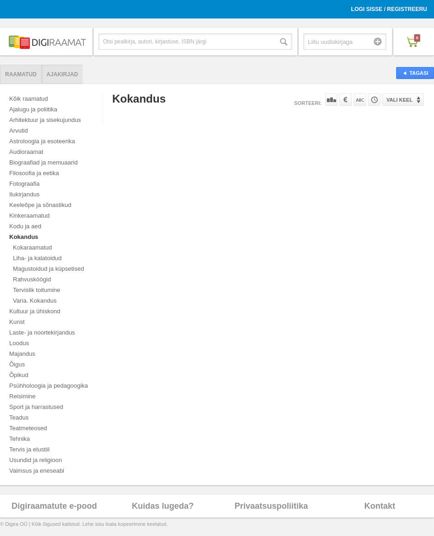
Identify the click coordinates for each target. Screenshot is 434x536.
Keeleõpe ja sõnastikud (40, 204)
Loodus (19, 343)
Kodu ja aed (25, 226)
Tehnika (19, 438)
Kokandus (23, 236)
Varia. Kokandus (34, 300)
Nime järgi (360, 99)
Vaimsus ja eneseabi (36, 470)
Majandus (22, 353)
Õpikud (18, 375)
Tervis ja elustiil (29, 449)
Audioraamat (26, 151)
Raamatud (20, 74)
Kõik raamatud (28, 98)
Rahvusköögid (32, 279)
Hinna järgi (345, 99)
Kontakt (379, 506)
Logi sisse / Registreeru (389, 9)
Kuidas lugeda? (162, 506)
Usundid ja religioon (35, 460)
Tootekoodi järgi (374, 99)
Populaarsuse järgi (331, 99)
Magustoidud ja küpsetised (48, 268)
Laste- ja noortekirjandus (42, 332)
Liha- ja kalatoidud (37, 258)
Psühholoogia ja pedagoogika (48, 385)
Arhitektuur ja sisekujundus (45, 119)
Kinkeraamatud (29, 215)
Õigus (17, 364)
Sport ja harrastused (36, 406)
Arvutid (18, 130)
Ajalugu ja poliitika (33, 109)
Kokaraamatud (32, 247)
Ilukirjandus (24, 194)
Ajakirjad (62, 74)
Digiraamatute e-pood (54, 506)
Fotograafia (24, 183)
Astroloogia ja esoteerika (42, 141)
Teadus (19, 417)
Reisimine (22, 396)
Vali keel (399, 100)
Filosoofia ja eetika (34, 173)
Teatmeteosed (28, 428)
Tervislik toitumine (36, 289)
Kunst (16, 321)
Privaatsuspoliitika (271, 506)
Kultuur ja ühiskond (34, 311)
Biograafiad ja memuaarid (43, 162)
